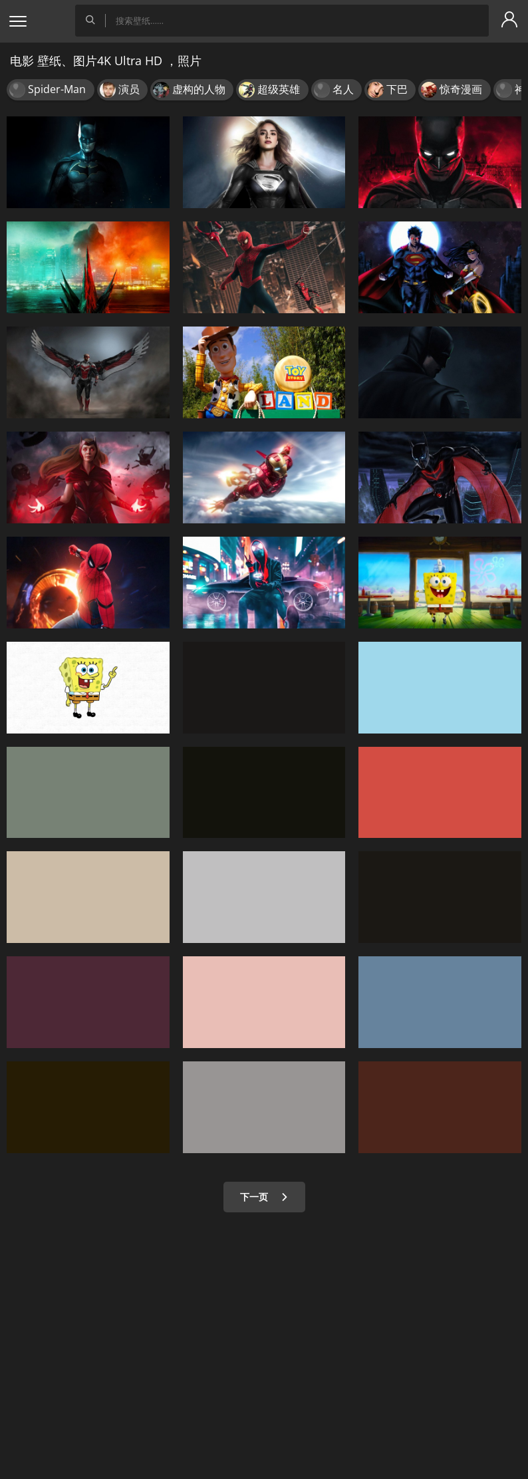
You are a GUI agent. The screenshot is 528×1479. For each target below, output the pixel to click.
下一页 (264, 1196)
